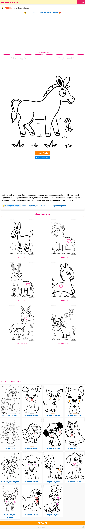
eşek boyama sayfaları (57, 206)
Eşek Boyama (22, 257)
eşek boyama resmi (37, 206)
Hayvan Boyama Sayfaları (21, 8)
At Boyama (10, 448)
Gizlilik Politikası (42, 528)
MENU (81, 2)
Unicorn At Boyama (10, 415)
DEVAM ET (42, 523)
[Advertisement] (42, 32)
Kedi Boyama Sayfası (10, 482)
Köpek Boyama (31, 415)
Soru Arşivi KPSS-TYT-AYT (11, 382)
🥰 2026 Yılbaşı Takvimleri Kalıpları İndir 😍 (42, 13)
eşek (24, 206)
